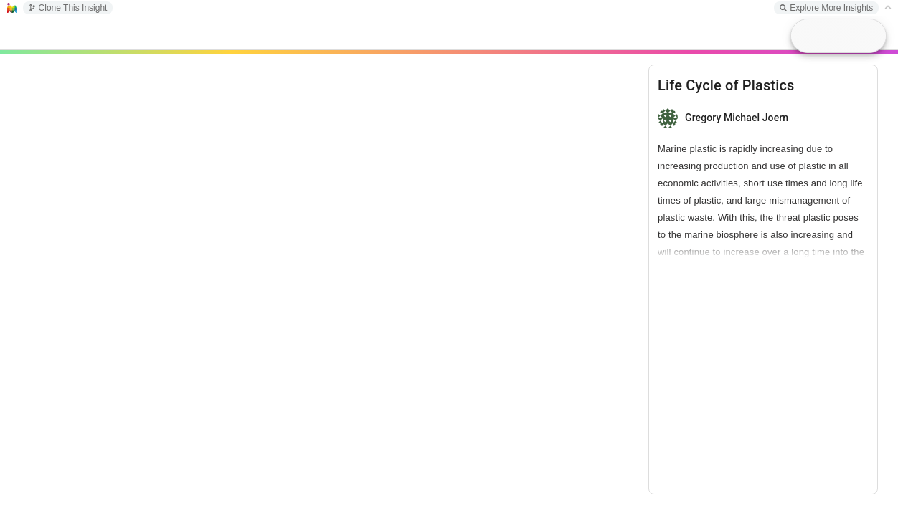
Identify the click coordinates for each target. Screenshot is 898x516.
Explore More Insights (826, 8)
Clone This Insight (68, 8)
